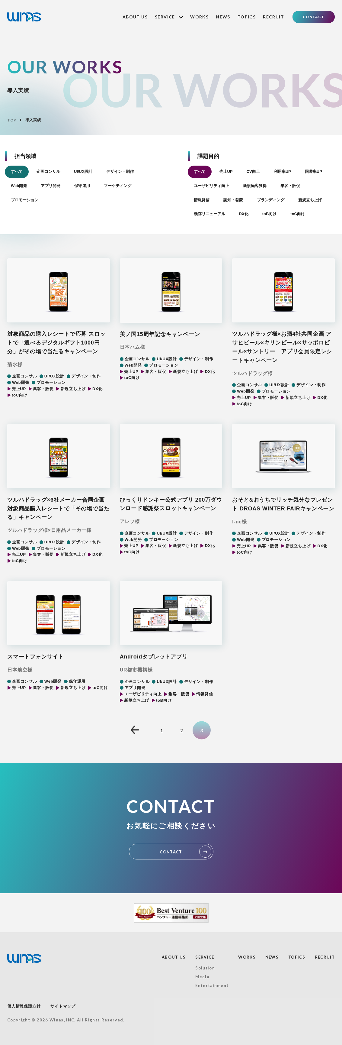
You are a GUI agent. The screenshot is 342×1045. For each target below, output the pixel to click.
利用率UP (282, 171)
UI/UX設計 (83, 171)
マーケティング (117, 185)
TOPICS (247, 16)
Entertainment (212, 985)
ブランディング (270, 200)
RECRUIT (273, 16)
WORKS (199, 16)
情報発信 (201, 200)
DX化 (243, 214)
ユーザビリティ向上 (211, 185)
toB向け (269, 214)
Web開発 (19, 185)
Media (202, 976)
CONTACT (313, 17)
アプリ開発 (50, 185)
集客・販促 (290, 185)
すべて (17, 171)
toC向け (297, 214)
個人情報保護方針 (23, 1006)
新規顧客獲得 (255, 185)
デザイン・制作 (120, 171)
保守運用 (82, 185)
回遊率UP (313, 171)
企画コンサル (48, 171)
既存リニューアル (209, 214)
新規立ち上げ (310, 200)
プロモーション (24, 200)
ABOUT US (135, 16)
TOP (11, 120)
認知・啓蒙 (233, 200)
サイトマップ (62, 1006)
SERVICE (169, 16)
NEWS (223, 16)
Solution (205, 968)
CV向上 (253, 171)
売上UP (226, 171)
